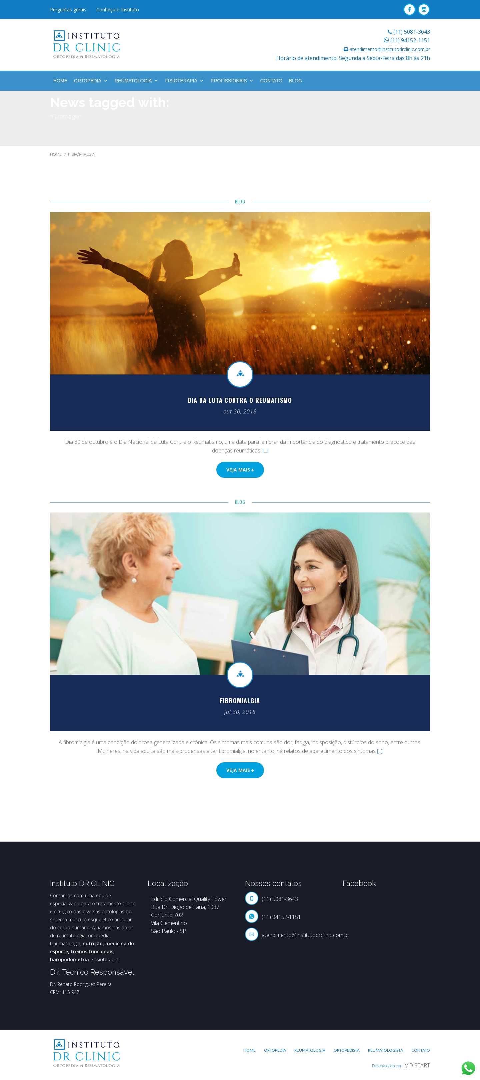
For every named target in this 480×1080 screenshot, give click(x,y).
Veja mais (240, 469)
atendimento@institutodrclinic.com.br (390, 49)
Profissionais (232, 81)
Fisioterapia (184, 81)
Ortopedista (347, 1050)
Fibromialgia (240, 701)
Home (60, 80)
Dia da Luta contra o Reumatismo (240, 400)
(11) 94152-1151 (410, 40)
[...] (265, 450)
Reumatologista (385, 1050)
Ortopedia (91, 81)
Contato (271, 80)
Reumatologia (137, 81)
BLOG (295, 80)
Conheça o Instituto (117, 9)
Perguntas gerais (68, 9)
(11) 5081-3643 (411, 31)
